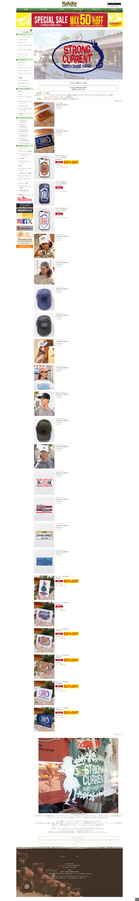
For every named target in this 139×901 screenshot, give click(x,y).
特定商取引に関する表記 (85, 873)
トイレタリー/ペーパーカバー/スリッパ (25, 154)
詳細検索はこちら (28, 32)
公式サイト (101, 11)
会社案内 (62, 871)
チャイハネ (62, 865)
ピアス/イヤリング (24, 70)
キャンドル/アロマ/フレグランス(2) (53, 97)
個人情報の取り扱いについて (70, 873)
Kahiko (70, 865)
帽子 (20, 91)
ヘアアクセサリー (24, 80)
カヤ (66, 865)
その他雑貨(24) (69, 97)
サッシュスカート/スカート (25, 46)
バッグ (21, 94)
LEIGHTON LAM (24, 190)
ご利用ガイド (74, 11)
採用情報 (76, 871)
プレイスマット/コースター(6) (93, 95)
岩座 (79, 865)
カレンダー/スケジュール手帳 (25, 187)
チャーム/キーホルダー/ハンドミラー (25, 109)
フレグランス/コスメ (24, 176)
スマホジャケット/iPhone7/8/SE (24, 139)
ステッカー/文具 (23, 183)
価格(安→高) (66, 99)
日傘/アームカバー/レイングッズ (25, 114)
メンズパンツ (22, 57)
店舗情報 (71, 871)
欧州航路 (75, 865)
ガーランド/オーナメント (25, 179)
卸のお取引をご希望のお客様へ (113, 11)
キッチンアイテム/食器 (25, 151)
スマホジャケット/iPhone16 (23, 125)
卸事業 (67, 871)
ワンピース (22, 42)
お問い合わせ (67, 11)
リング (21, 65)
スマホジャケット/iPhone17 (23, 121)
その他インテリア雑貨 (25, 173)
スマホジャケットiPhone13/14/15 (24, 130)
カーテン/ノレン (23, 148)
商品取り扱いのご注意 (92, 11)
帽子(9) (70, 95)
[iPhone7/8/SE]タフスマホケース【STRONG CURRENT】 (62, 157)
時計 (20, 166)
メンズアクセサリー (24, 86)
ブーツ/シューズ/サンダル (25, 97)
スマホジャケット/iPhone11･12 (23, 135)
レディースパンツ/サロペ (25, 50)
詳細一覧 (48, 93)
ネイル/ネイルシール (24, 83)
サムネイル (45, 93)
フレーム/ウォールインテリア (25, 169)
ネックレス (22, 62)
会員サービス (82, 11)
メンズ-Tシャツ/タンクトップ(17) (57, 95)
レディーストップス (24, 37)
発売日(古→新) (58, 99)
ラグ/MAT (22, 158)
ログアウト (59, 11)
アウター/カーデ (23, 39)
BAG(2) (75, 95)
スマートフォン (71, 856)
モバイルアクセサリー (25, 143)
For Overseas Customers (69, 867)
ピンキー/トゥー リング (25, 67)
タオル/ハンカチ (23, 106)
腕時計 (21, 78)
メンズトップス (23, 54)
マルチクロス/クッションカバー (25, 162)
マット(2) (80, 95)
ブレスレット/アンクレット (25, 74)
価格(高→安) (74, 99)
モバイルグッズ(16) (107, 95)
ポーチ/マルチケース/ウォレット (25, 102)
